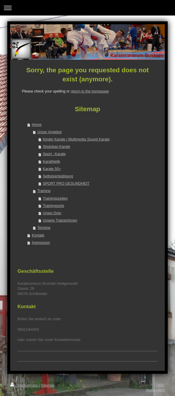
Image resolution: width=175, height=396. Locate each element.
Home (37, 125)
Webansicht (155, 390)
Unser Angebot (49, 132)
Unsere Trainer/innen (60, 220)
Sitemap (47, 385)
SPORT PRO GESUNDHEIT (66, 183)
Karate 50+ (52, 169)
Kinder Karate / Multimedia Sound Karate (76, 139)
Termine (43, 228)
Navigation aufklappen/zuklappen (87, 7)
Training (43, 191)
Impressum (41, 243)
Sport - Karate (54, 154)
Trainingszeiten (55, 198)
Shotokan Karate (56, 147)
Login (160, 385)
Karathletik (51, 162)
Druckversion (24, 385)
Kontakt (38, 235)
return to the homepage (90, 91)
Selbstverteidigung (58, 176)
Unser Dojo (52, 213)
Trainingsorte (53, 206)
